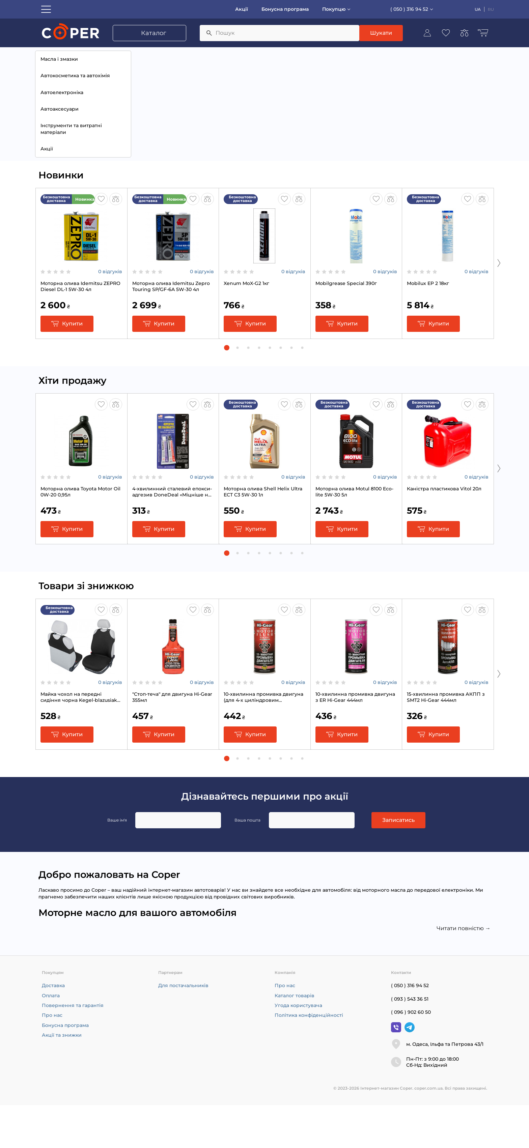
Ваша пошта (247, 862)
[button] (226, 390)
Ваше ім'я (117, 862)
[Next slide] (499, 305)
